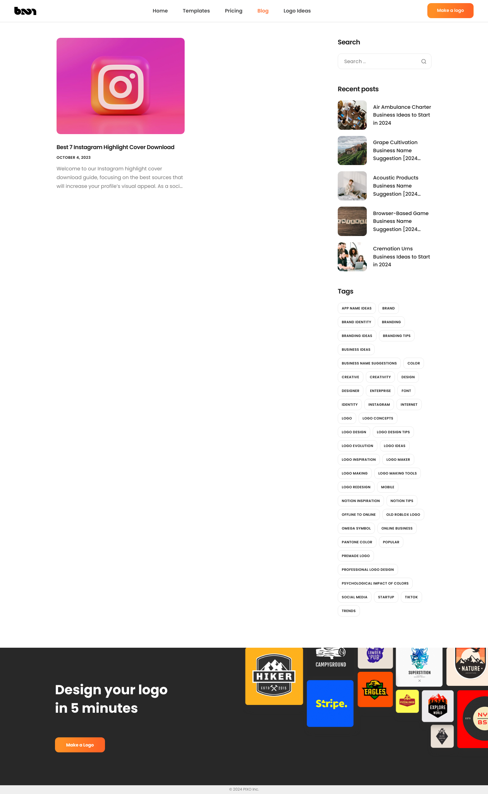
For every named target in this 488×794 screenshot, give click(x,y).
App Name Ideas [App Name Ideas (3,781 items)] (357, 308)
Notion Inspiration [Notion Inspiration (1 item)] (361, 500)
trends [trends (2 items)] (349, 610)
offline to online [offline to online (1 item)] (359, 514)
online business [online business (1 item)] (397, 528)
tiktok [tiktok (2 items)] (411, 597)
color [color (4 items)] (413, 363)
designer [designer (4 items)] (350, 390)
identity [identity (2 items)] (350, 404)
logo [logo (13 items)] (347, 418)
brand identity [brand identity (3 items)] (356, 321)
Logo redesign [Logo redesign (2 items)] (356, 487)
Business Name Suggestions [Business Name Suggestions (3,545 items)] (369, 363)
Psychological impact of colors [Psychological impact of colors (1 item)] (375, 583)
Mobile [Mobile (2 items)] (387, 487)
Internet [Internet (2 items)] (409, 404)
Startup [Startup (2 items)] (386, 597)
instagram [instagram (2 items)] (379, 404)
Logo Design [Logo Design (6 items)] (354, 432)
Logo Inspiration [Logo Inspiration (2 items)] (359, 459)
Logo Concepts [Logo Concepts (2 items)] (378, 418)
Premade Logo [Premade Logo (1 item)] (356, 555)
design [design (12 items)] (408, 376)
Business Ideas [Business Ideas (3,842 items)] (356, 349)
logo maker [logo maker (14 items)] (398, 459)
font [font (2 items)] (406, 390)
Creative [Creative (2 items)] (350, 376)
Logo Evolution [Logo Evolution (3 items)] (357, 445)
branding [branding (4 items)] (391, 321)
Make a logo (450, 10)
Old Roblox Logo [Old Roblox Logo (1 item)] (403, 514)
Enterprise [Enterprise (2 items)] (380, 390)
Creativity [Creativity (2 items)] (380, 376)
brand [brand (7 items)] (388, 308)
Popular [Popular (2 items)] (391, 542)
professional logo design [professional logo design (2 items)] (368, 569)
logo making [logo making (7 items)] (355, 473)
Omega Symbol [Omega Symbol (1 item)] (356, 528)
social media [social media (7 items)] (354, 597)
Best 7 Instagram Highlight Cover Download (115, 147)
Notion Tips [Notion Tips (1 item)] (402, 500)
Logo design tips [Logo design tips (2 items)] (393, 432)
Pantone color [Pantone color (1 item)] (357, 542)
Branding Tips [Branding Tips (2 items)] (397, 335)
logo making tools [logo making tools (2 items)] (397, 473)
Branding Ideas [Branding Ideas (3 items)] (357, 335)
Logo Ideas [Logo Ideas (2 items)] (395, 445)
